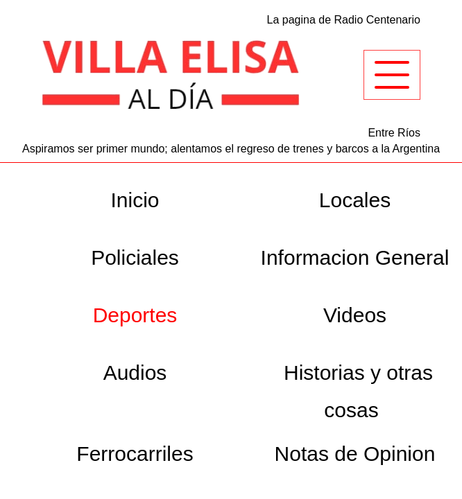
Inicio (134, 200)
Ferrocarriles (134, 453)
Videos (354, 315)
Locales (355, 200)
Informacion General (355, 257)
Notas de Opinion (355, 453)
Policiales (135, 257)
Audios (135, 372)
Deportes (135, 315)
